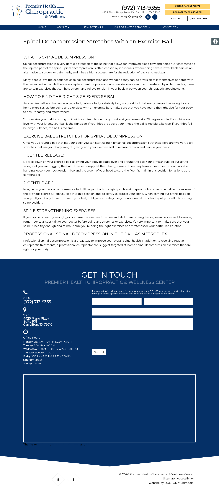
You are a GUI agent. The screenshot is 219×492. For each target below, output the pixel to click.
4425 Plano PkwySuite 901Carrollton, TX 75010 (37, 321)
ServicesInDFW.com (65, 444)
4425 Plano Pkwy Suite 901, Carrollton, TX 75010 (131, 12)
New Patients (93, 27)
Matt (89, 444)
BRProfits (44, 444)
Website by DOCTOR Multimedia (171, 483)
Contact (169, 27)
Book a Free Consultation (187, 12)
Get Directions (199, 19)
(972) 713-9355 (141, 8)
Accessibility (185, 478)
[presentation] (115, 340)
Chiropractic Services (130, 27)
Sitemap (169, 478)
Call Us (176, 19)
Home (42, 27)
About (62, 27)
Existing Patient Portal (187, 6)
